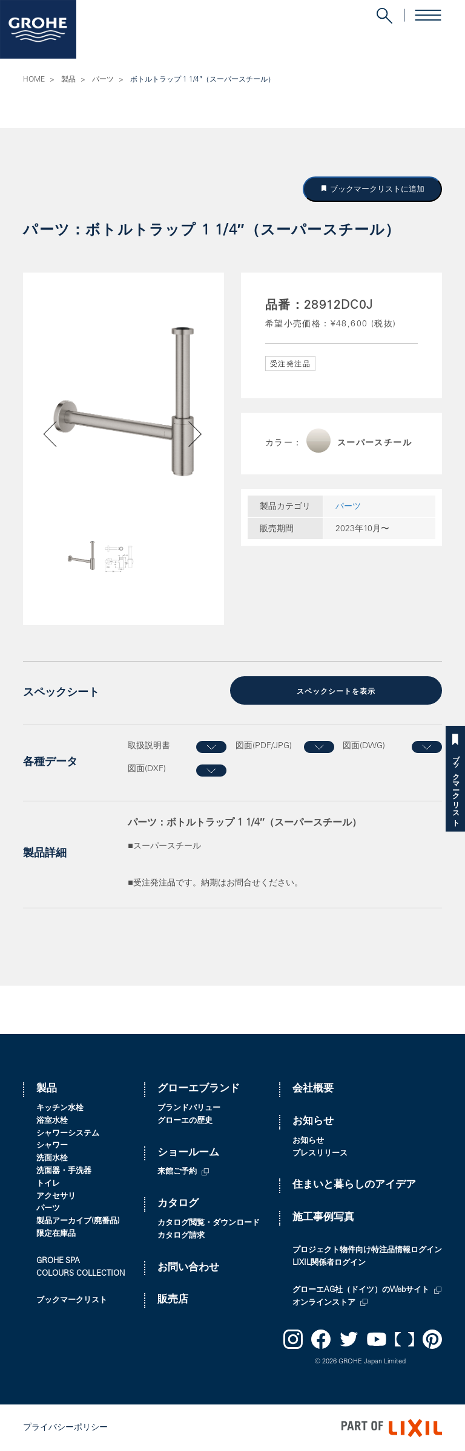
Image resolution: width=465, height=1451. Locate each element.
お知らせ (313, 1121)
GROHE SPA (58, 1260)
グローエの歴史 (185, 1120)
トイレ (48, 1183)
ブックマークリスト (455, 786)
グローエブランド (198, 1089)
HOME (34, 79)
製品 (68, 79)
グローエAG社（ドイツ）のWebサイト (360, 1290)
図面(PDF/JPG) (264, 745)
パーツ (103, 79)
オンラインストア (323, 1302)
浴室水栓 (52, 1120)
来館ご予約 (177, 1171)
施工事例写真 (323, 1217)
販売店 (172, 1299)
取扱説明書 (149, 745)
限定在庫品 (56, 1234)
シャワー (52, 1145)
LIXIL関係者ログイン (329, 1263)
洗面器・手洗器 (63, 1171)
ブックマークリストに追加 (376, 188)
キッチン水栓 (60, 1108)
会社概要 (313, 1089)
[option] (123, 402)
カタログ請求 (181, 1235)
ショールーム (188, 1152)
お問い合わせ (188, 1267)
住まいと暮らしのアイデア (354, 1185)
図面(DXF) (147, 768)
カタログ (178, 1203)
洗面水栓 (52, 1158)
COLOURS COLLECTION (80, 1273)
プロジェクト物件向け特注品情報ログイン (367, 1250)
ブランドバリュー (188, 1108)
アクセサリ (56, 1196)
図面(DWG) (364, 745)
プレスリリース (320, 1153)
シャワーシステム (67, 1133)
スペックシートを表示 (336, 691)
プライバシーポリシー (65, 1427)
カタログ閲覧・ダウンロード (208, 1223)
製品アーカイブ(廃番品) (78, 1221)
